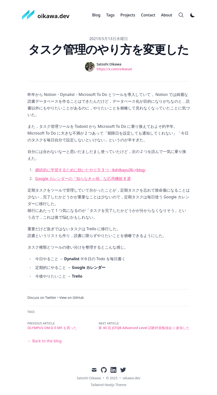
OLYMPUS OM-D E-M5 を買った (52, 327)
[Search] (181, 15)
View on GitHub (71, 297)
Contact (148, 15)
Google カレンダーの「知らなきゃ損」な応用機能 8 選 (83, 178)
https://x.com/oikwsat (114, 69)
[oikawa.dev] (46, 15)
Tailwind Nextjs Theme (108, 384)
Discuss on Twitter (42, 297)
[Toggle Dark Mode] (193, 15)
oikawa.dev (131, 378)
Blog (96, 15)
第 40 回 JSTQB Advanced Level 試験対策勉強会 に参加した (143, 327)
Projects (127, 15)
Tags (110, 15)
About (166, 15)
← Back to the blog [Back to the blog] (45, 341)
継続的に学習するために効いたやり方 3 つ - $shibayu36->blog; (90, 169)
